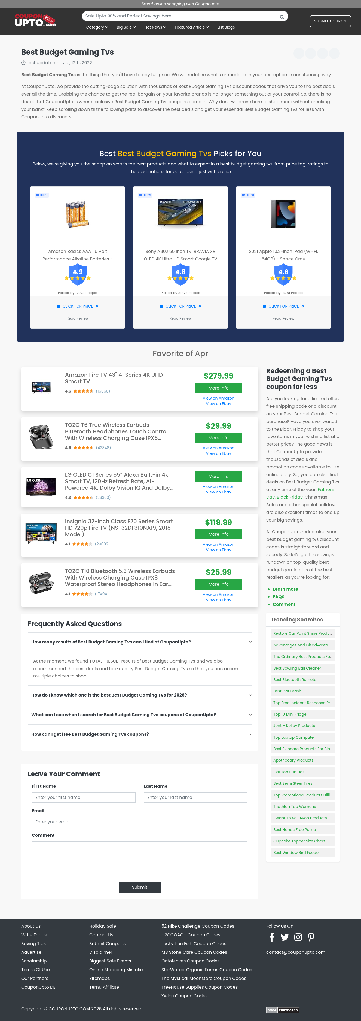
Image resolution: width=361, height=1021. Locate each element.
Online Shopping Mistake (116, 970)
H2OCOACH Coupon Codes (190, 935)
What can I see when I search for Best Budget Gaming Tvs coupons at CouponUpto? (123, 715)
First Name (44, 786)
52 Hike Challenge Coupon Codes (197, 926)
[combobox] (185, 16)
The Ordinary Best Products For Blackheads (313, 656)
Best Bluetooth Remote (294, 679)
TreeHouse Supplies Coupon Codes (199, 987)
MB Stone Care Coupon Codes (194, 952)
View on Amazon (218, 398)
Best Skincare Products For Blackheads (309, 749)
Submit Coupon (330, 22)
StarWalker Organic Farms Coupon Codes (206, 970)
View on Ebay (218, 403)
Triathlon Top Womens (294, 806)
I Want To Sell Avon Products (300, 818)
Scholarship (34, 961)
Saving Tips (33, 943)
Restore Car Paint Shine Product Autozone (312, 633)
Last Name (155, 786)
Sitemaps (99, 978)
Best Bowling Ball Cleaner (297, 668)
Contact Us (101, 935)
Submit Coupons (107, 943)
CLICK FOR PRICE (77, 306)
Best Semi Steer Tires (293, 783)
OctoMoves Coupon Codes (190, 961)
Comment (43, 835)
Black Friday (290, 497)
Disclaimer (100, 952)
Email (38, 811)
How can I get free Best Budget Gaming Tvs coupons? (90, 734)
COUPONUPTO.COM (69, 1009)
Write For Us (34, 935)
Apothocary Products (293, 760)
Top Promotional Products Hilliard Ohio (309, 795)
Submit (140, 887)
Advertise (31, 952)
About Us (31, 926)
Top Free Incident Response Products (308, 703)
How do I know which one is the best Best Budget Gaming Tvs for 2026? (109, 695)
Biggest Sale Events (110, 961)
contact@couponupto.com (295, 952)
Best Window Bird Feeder (296, 852)
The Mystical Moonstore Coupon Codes (203, 978)
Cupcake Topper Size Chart (299, 841)
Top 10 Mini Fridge (290, 714)
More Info (219, 388)
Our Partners (34, 978)
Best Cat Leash (287, 691)
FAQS (278, 597)
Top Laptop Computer (294, 737)
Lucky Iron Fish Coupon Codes (193, 943)
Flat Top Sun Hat (288, 772)
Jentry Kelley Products (294, 725)
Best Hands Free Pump (294, 829)
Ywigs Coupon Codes (184, 996)
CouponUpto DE (38, 987)
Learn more (285, 589)
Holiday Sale (102, 926)
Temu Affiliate (104, 987)
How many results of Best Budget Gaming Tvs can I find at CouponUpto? (111, 642)
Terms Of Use (35, 970)
